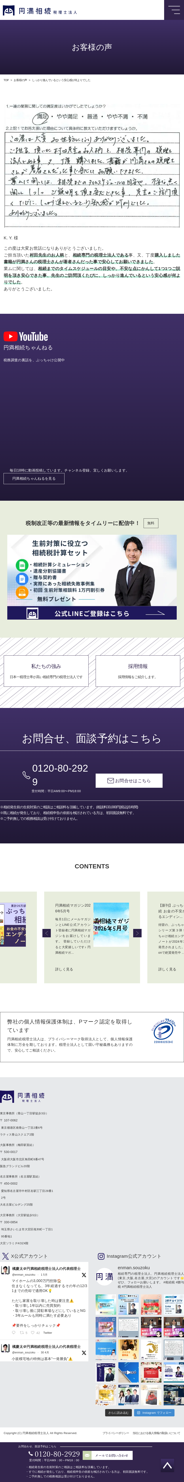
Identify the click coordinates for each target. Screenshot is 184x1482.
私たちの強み (46, 678)
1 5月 (44, 1275)
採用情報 (138, 678)
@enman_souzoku (23, 1275)
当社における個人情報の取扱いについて (156, 1434)
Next (137, 934)
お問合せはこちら (133, 787)
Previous (46, 934)
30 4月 (45, 1353)
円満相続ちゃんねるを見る (34, 484)
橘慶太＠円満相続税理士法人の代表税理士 (46, 1269)
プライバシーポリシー (115, 1434)
